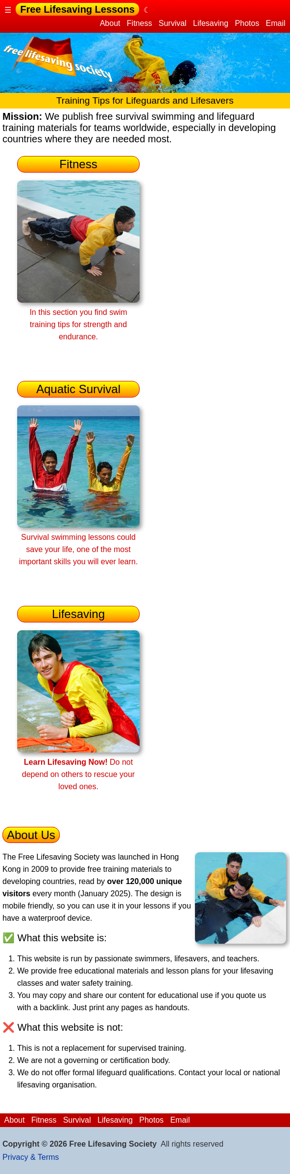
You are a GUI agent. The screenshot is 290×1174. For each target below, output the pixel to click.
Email (276, 23)
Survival (172, 23)
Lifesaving (211, 23)
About (110, 23)
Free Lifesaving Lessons (77, 9)
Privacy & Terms (30, 1157)
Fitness (139, 23)
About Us (31, 835)
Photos (247, 23)
